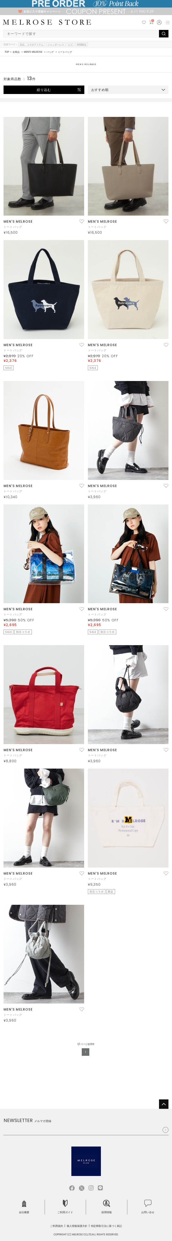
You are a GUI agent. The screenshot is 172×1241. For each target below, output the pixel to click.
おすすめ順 (100, 89)
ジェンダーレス (55, 44)
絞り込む (44, 89)
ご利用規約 (56, 1226)
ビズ (70, 44)
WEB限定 (81, 44)
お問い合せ (147, 1207)
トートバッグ (13, 227)
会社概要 (24, 1207)
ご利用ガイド (65, 1207)
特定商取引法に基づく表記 (106, 1226)
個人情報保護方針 (77, 1226)
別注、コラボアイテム (31, 44)
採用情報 (106, 1207)
